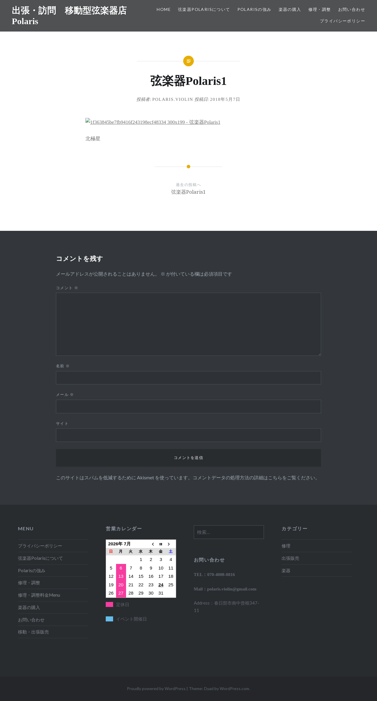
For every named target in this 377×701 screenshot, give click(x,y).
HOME (164, 9)
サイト (62, 423)
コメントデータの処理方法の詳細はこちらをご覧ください (254, 477)
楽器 (286, 570)
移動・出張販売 (33, 631)
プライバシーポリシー (342, 20)
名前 (63, 365)
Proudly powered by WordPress (156, 688)
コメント (67, 287)
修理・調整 (319, 9)
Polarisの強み (254, 9)
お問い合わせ (351, 9)
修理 (286, 545)
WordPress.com (234, 688)
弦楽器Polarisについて (204, 9)
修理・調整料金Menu (39, 595)
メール (65, 394)
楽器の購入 (290, 9)
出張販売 (290, 558)
